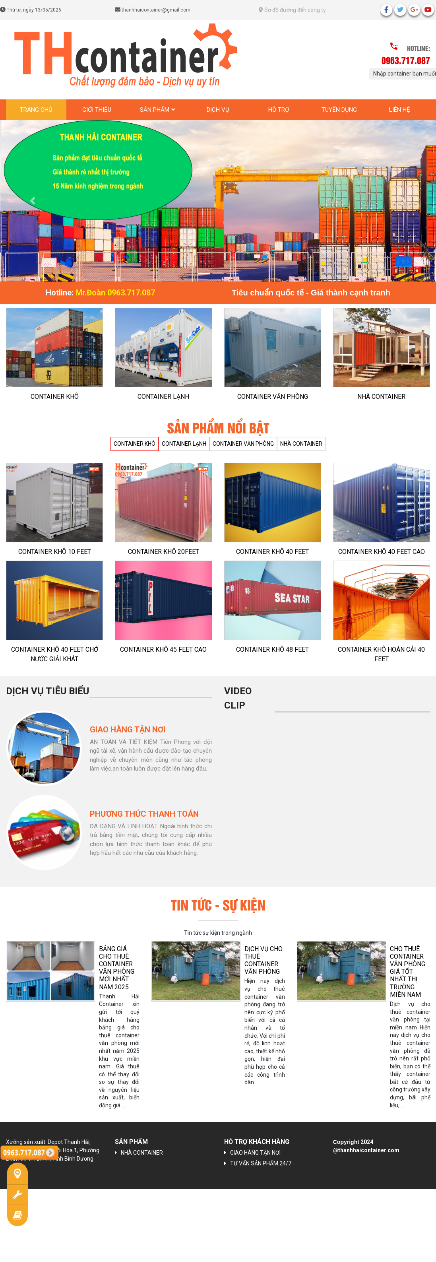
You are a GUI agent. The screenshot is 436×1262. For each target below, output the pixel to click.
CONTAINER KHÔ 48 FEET (272, 649)
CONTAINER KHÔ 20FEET (163, 551)
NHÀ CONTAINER (381, 396)
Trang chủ (36, 109)
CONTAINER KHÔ (55, 396)
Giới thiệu (96, 109)
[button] (33, 201)
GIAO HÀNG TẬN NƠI (255, 1152)
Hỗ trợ (278, 109)
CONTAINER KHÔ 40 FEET (272, 551)
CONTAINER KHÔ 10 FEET (54, 551)
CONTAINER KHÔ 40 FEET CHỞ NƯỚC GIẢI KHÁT (54, 654)
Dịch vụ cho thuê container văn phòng (263, 960)
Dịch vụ (218, 109)
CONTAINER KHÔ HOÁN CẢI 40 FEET (381, 654)
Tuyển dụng (339, 109)
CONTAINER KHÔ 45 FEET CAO (163, 649)
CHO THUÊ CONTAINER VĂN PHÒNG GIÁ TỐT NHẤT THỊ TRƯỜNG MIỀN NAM (407, 971)
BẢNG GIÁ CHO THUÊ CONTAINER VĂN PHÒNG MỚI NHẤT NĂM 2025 (116, 968)
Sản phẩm (154, 109)
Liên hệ (399, 109)
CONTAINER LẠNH (163, 396)
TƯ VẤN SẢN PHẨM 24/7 (260, 1163)
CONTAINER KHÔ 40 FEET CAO (381, 551)
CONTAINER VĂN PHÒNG (272, 396)
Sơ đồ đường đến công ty (292, 10)
